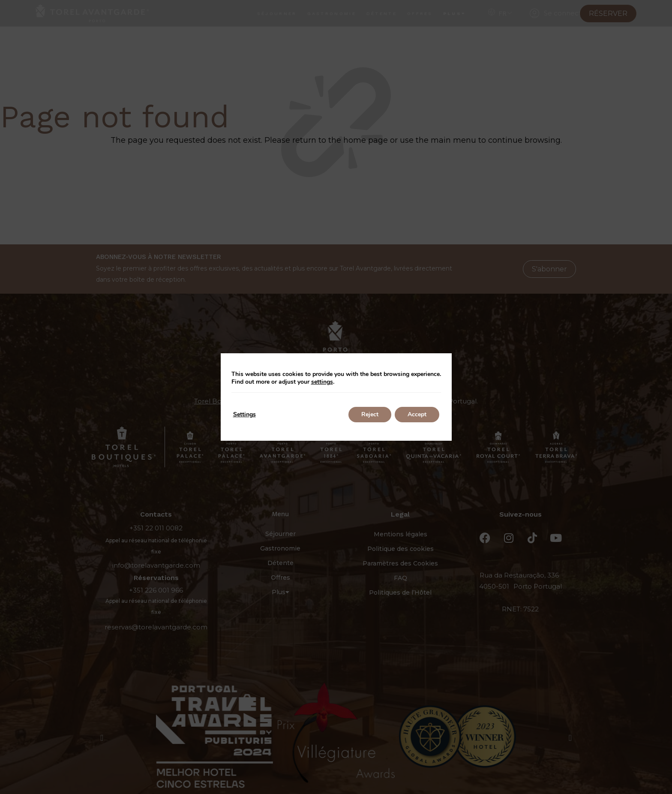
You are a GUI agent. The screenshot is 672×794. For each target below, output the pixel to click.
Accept (417, 414)
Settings (244, 414)
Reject (369, 414)
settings (322, 382)
